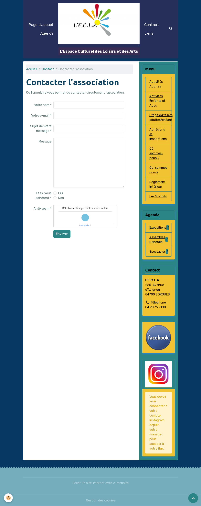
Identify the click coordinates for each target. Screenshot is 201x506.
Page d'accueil (41, 24)
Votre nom (41, 105)
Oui (60, 193)
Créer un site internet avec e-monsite (101, 483)
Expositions (159, 227)
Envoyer (62, 234)
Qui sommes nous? (158, 170)
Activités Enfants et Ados (157, 100)
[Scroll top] (193, 498)
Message (45, 141)
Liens (148, 33)
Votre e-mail (40, 115)
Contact (151, 24)
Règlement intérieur (157, 184)
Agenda (47, 33)
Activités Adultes (156, 84)
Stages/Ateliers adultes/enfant (160, 117)
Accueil (31, 69)
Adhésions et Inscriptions (158, 134)
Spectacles (158, 251)
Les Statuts (158, 196)
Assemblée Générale (158, 239)
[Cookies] (8, 497)
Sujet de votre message (40, 128)
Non (61, 198)
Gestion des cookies (100, 500)
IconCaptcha (84, 225)
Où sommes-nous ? (156, 153)
